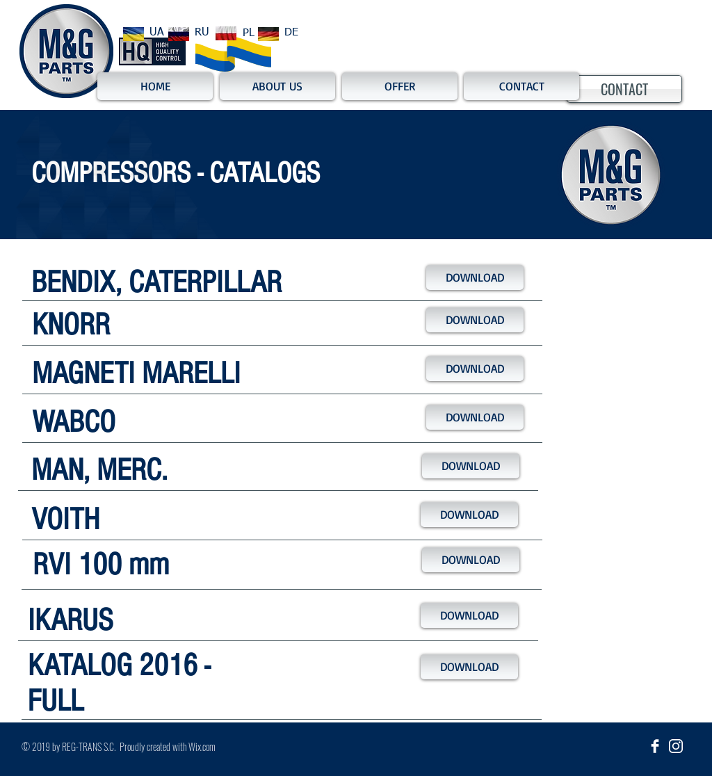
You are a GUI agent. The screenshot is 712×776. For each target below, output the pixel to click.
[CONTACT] (624, 89)
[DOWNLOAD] (475, 277)
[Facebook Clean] (655, 746)
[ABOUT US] (277, 86)
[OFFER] (400, 86)
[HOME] (155, 86)
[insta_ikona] (676, 746)
